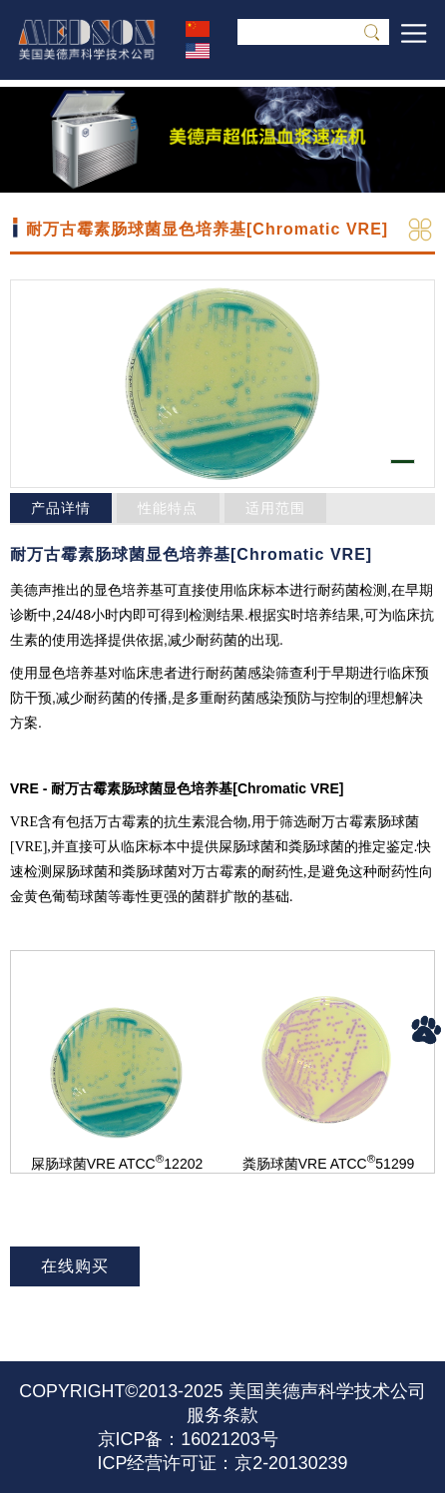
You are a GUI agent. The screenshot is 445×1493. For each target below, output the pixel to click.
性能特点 (168, 508)
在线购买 (75, 1265)
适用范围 (275, 508)
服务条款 (222, 1415)
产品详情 (61, 508)
